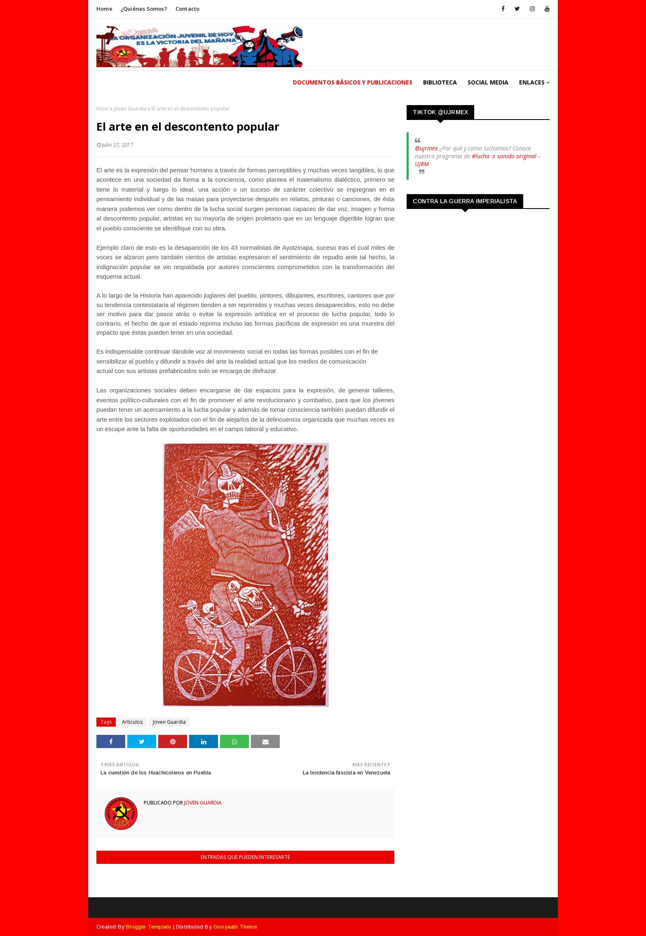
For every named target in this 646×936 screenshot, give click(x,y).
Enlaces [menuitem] (532, 82)
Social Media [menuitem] (488, 82)
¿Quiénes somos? (144, 8)
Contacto (188, 8)
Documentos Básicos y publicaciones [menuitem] (352, 82)
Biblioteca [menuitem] (440, 82)
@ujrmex (426, 148)
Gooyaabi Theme (235, 927)
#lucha (480, 156)
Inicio (102, 108)
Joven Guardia (130, 108)
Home (104, 8)
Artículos (132, 721)
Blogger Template (148, 927)
